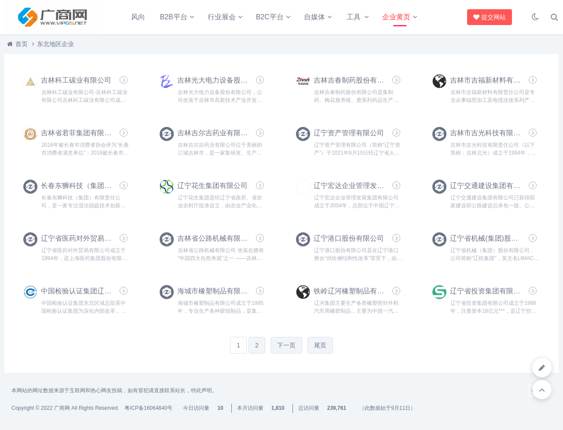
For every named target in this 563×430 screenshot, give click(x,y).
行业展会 (222, 17)
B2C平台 (270, 17)
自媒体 (314, 17)
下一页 (286, 345)
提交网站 (488, 17)
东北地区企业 (55, 43)
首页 (21, 43)
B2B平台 (173, 17)
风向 (138, 17)
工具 (354, 17)
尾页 (320, 345)
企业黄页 (396, 17)
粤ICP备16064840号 (148, 408)
